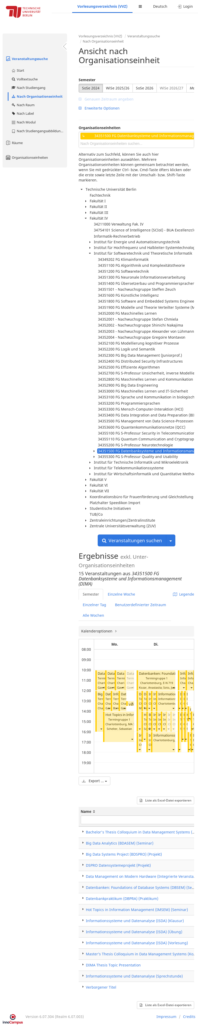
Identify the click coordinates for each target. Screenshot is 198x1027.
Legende (183, 594)
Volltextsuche (24, 79)
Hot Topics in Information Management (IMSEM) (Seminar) (137, 909)
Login (185, 6)
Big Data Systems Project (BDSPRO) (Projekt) (124, 854)
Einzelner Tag (94, 604)
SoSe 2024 (91, 88)
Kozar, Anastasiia (150, 687)
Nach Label (22, 113)
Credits (189, 1016)
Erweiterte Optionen (99, 108)
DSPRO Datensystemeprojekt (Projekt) (118, 865)
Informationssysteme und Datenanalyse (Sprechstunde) (134, 976)
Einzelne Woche (121, 594)
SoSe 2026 (144, 88)
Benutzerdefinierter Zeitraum (140, 604)
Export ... (94, 780)
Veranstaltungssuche (26, 58)
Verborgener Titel (101, 987)
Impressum (166, 1016)
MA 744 (133, 724)
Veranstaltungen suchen (132, 540)
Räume (14, 142)
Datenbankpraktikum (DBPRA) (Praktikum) (122, 898)
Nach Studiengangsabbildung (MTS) (39, 131)
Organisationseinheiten (26, 157)
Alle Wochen (93, 615)
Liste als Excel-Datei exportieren (165, 800)
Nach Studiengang (28, 87)
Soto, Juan (170, 687)
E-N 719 (168, 683)
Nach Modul (23, 122)
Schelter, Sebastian (119, 729)
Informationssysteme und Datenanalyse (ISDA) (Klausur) (135, 920)
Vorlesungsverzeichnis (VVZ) (102, 6)
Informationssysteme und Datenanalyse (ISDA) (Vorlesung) (137, 942)
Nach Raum (23, 105)
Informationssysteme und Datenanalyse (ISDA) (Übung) (134, 931)
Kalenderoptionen (97, 631)
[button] (103, 687)
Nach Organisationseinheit (37, 96)
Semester (87, 79)
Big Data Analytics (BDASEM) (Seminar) (119, 843)
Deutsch (160, 6)
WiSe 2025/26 (117, 88)
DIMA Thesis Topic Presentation (113, 965)
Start (17, 70)
